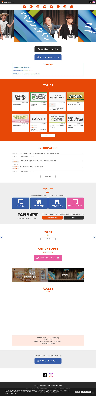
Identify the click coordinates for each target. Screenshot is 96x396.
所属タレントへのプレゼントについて (21, 67)
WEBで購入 (21, 203)
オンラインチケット (75, 203)
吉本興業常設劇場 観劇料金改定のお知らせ (22, 70)
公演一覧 (48, 238)
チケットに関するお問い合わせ (55, 385)
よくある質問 (43, 385)
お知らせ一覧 (48, 176)
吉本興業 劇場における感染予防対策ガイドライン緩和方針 (26, 73)
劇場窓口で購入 (57, 203)
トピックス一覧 (47, 135)
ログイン (74, 217)
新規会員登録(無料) (52, 217)
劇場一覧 (36, 385)
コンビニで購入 (38, 203)
